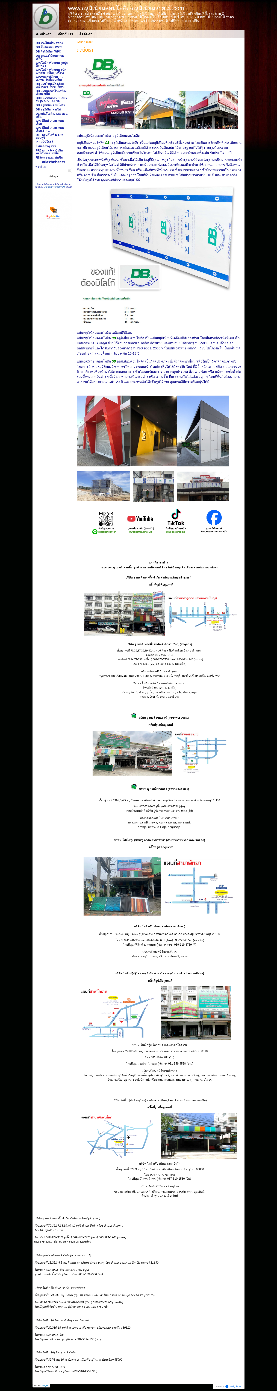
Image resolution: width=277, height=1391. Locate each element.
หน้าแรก (80, 42)
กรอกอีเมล (40, 166)
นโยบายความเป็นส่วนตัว (54, 187)
